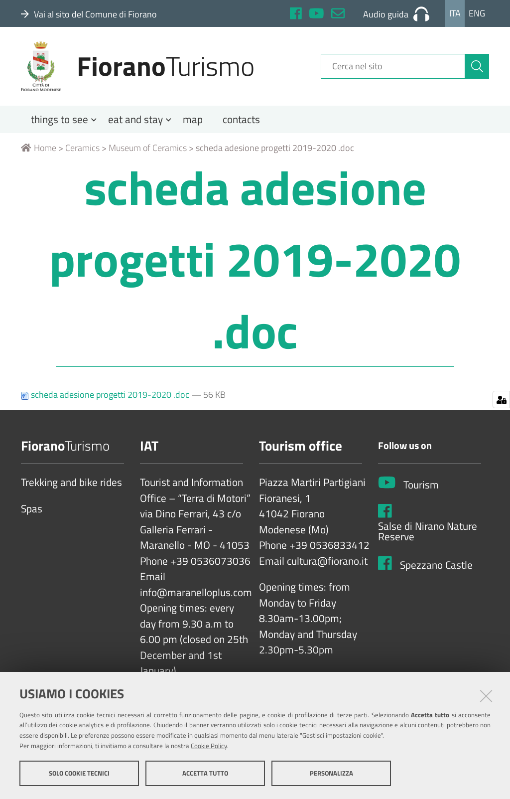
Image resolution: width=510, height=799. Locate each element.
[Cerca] (477, 66)
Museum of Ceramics (148, 148)
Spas (31, 508)
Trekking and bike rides (71, 482)
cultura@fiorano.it (327, 561)
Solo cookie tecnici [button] (79, 773)
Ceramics (82, 148)
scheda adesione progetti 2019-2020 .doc (106, 394)
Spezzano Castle (436, 565)
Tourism (421, 484)
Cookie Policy (209, 746)
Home (38, 148)
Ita (455, 13)
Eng (477, 13)
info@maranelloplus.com (196, 592)
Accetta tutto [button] (205, 773)
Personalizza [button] (331, 773)
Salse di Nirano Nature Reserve (427, 531)
